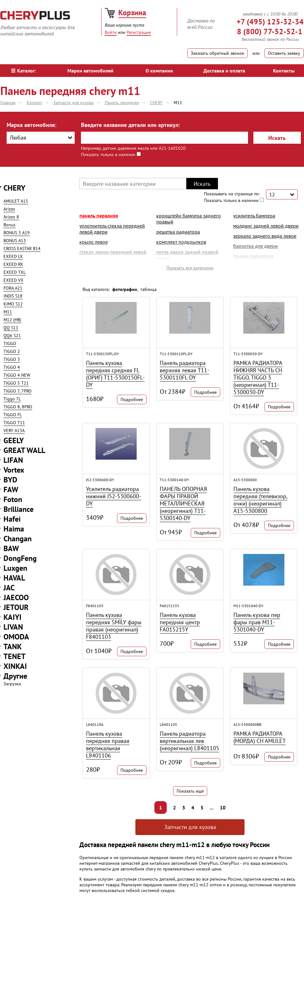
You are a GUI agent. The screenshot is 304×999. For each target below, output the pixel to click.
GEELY (13, 440)
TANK (12, 646)
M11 (7, 312)
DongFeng (20, 558)
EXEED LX (13, 256)
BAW (11, 548)
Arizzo (9, 209)
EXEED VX (13, 280)
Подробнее (132, 399)
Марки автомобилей (90, 70)
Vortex (13, 470)
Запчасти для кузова (190, 827)
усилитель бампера (254, 215)
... (212, 807)
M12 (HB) (12, 320)
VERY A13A (14, 430)
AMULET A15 (15, 201)
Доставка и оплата (224, 70)
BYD (10, 480)
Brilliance (18, 509)
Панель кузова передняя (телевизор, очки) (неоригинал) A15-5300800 (260, 499)
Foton (12, 499)
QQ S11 (10, 327)
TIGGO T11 (14, 422)
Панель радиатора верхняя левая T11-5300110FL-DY (184, 370)
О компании (159, 70)
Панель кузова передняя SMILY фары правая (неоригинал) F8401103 (113, 625)
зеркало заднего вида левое (264, 236)
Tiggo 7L (12, 399)
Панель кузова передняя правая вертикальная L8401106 (107, 744)
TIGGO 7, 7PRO (17, 391)
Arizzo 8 (11, 217)
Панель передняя (98, 215)
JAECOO (16, 597)
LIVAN (13, 627)
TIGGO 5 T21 (16, 383)
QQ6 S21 (12, 335)
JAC (9, 588)
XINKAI (15, 666)
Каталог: (23, 70)
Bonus (9, 225)
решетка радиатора (178, 232)
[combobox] (41, 138)
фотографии (124, 289)
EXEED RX (13, 264)
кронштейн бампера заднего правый (188, 218)
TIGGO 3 (11, 359)
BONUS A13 (14, 240)
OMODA (16, 637)
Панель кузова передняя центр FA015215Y (180, 622)
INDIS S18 (12, 296)
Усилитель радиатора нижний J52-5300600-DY (113, 496)
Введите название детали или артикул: (130, 125)
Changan (17, 538)
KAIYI (12, 617)
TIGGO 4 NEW (16, 375)
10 (223, 807)
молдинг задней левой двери (266, 226)
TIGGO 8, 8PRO (17, 407)
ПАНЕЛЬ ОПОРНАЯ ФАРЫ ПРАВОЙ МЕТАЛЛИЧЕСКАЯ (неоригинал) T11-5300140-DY (183, 503)
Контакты (284, 70)
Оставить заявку (284, 53)
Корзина (132, 12)
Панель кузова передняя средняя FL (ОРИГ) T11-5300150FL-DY (115, 373)
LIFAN (13, 460)
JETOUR (15, 607)
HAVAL (14, 578)
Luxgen (15, 568)
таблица (148, 289)
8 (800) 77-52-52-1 (269, 31)
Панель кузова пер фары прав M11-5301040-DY (256, 622)
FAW (10, 489)
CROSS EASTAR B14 (21, 248)
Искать (277, 137)
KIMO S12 (13, 304)
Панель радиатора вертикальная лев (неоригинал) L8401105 (189, 741)
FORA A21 (12, 288)
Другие (15, 676)
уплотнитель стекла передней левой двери (112, 229)
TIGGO (9, 343)
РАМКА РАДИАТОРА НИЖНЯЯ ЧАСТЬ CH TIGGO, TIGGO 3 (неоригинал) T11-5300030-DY (257, 377)
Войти (111, 32)
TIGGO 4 (11, 367)
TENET (14, 656)
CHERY (14, 188)
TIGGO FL (12, 415)
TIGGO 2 (11, 351)
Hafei (12, 519)
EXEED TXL (14, 272)
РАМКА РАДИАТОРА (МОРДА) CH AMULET (259, 737)
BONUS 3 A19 (16, 233)
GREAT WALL (24, 450)
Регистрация (139, 32)
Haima (13, 529)
